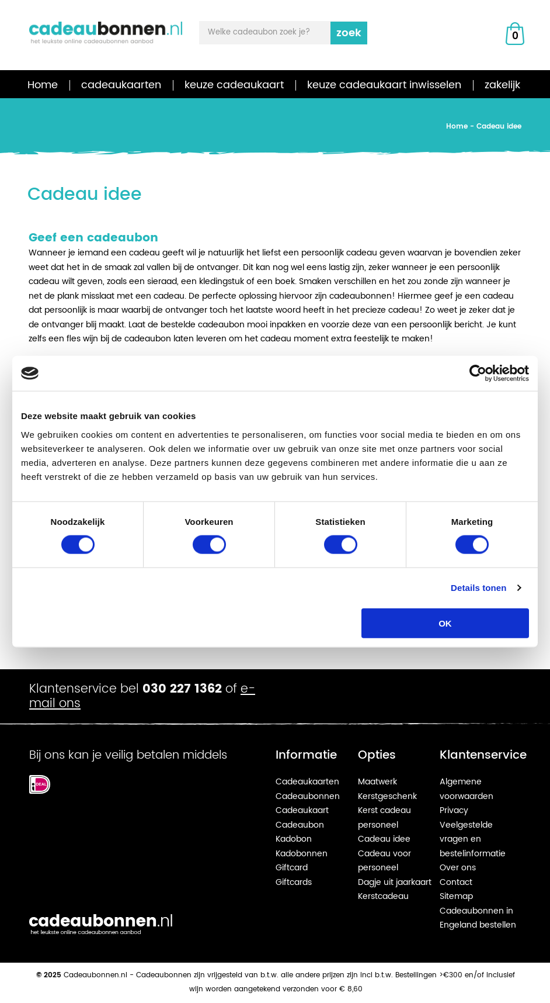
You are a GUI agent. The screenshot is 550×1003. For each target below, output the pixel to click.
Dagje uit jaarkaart (394, 882)
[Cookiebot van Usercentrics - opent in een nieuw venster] (478, 373)
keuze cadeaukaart (234, 85)
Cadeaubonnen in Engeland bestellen (478, 918)
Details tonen (478, 588)
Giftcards (294, 882)
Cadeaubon (300, 825)
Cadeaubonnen (308, 796)
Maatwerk (377, 781)
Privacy (454, 810)
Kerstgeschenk (387, 796)
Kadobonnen (302, 853)
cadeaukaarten (121, 85)
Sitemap (456, 896)
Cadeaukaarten (307, 781)
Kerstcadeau (383, 896)
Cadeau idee (384, 839)
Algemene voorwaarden (466, 789)
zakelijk (502, 85)
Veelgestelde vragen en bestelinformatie (473, 839)
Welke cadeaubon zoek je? (259, 32)
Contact (456, 882)
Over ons (458, 867)
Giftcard (292, 867)
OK (445, 623)
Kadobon (294, 839)
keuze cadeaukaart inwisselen (384, 85)
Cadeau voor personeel (384, 861)
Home (42, 85)
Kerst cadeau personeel (384, 818)
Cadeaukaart (302, 810)
